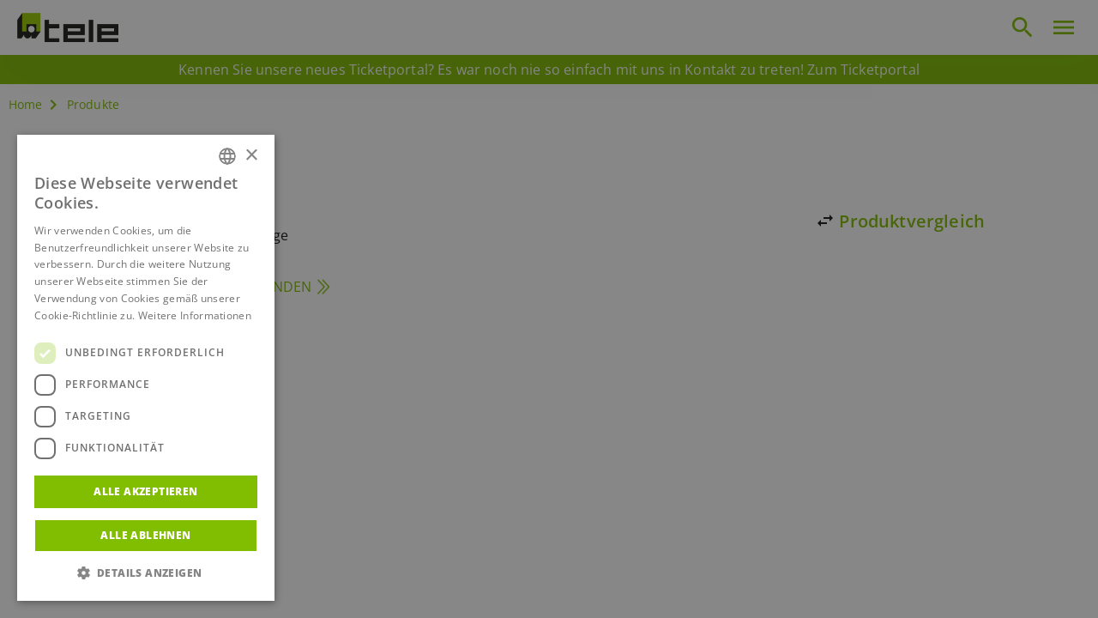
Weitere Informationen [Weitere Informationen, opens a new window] (194, 315)
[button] (145, 573)
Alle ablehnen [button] (145, 535)
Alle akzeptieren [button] (145, 491)
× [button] (250, 155)
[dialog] (549, 309)
